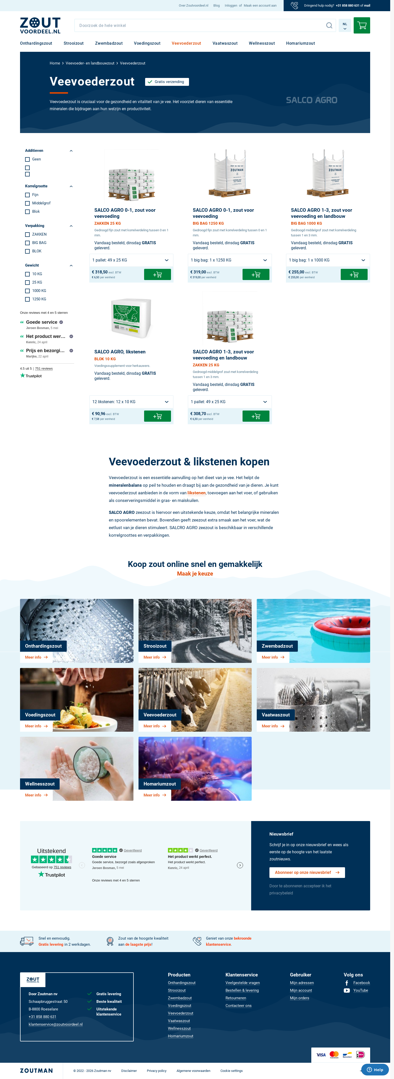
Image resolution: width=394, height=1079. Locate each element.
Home (55, 63)
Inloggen (231, 5)
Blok (36, 211)
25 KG (37, 282)
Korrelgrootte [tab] (36, 186)
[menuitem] (193, 5)
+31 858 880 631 (347, 5)
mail (367, 5)
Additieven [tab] (34, 150)
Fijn (35, 194)
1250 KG (39, 299)
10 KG (37, 274)
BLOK (36, 251)
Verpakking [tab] (34, 225)
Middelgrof (41, 203)
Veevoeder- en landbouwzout (90, 63)
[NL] (40, 25)
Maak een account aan (260, 5)
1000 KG (39, 290)
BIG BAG (39, 242)
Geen (36, 159)
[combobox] (205, 25)
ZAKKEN (39, 234)
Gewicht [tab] (32, 265)
